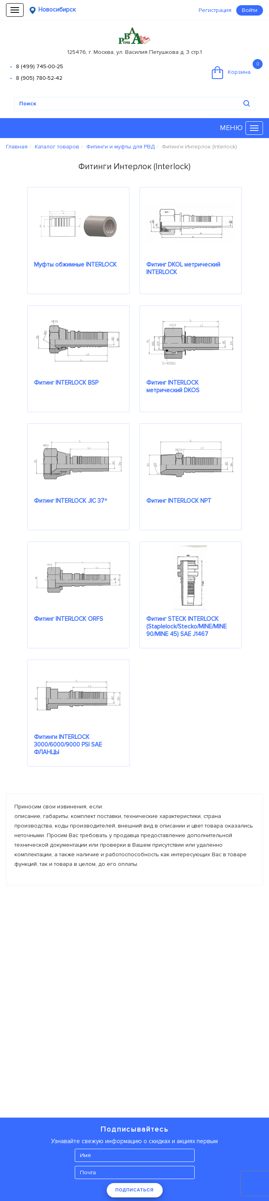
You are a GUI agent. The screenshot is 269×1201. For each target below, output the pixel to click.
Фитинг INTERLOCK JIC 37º (70, 500)
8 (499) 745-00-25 (39, 66)
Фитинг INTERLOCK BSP (66, 382)
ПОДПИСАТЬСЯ (135, 1189)
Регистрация (215, 10)
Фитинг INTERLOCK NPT (178, 500)
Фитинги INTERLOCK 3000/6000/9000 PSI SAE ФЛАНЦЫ (68, 744)
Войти (249, 10)
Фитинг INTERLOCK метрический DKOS (172, 386)
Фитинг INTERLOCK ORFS (68, 618)
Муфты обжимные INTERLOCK (75, 264)
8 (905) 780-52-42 (39, 78)
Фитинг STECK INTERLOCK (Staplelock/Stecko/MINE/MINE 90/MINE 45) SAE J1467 (186, 626)
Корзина (237, 69)
